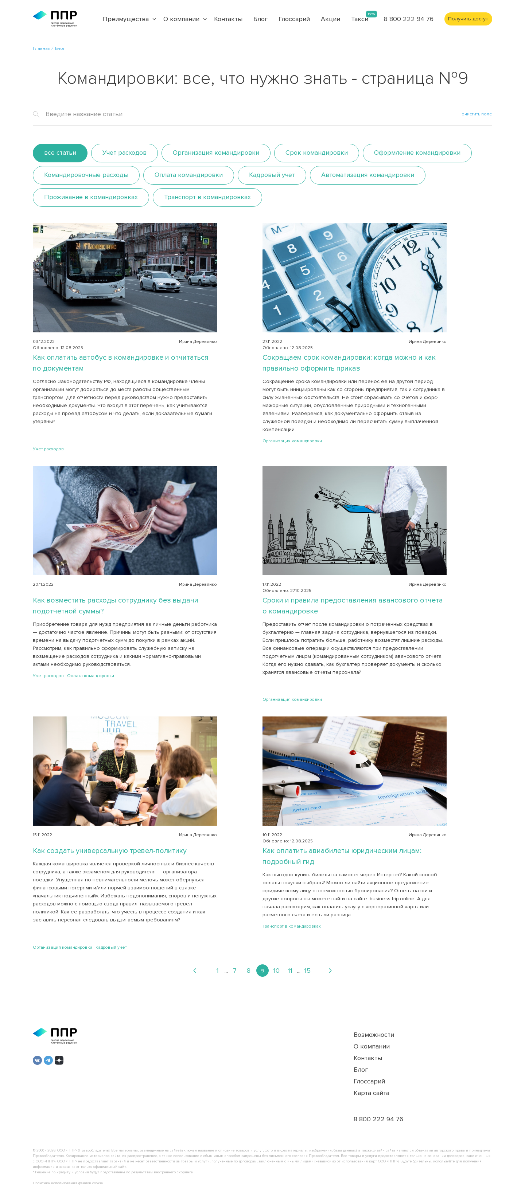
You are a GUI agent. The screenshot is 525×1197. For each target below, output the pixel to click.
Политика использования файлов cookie (68, 1183)
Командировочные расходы (86, 175)
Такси (359, 19)
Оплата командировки (189, 175)
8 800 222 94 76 (408, 19)
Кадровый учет (272, 175)
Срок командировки (316, 153)
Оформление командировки (417, 153)
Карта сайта (371, 1093)
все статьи (60, 153)
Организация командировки (216, 153)
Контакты (228, 19)
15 (307, 971)
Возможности (374, 1035)
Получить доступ (468, 19)
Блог (260, 19)
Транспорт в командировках (207, 197)
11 (290, 971)
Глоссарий (294, 19)
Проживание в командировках (91, 197)
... (226, 971)
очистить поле (477, 114)
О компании (372, 1046)
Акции (330, 19)
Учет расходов (124, 153)
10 (276, 971)
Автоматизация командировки (367, 175)
